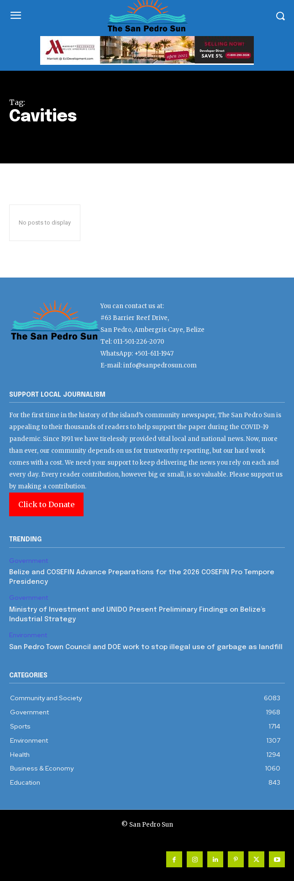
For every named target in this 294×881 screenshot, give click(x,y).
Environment (28, 635)
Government (28, 561)
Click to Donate (46, 504)
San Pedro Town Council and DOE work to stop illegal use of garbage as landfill (146, 647)
